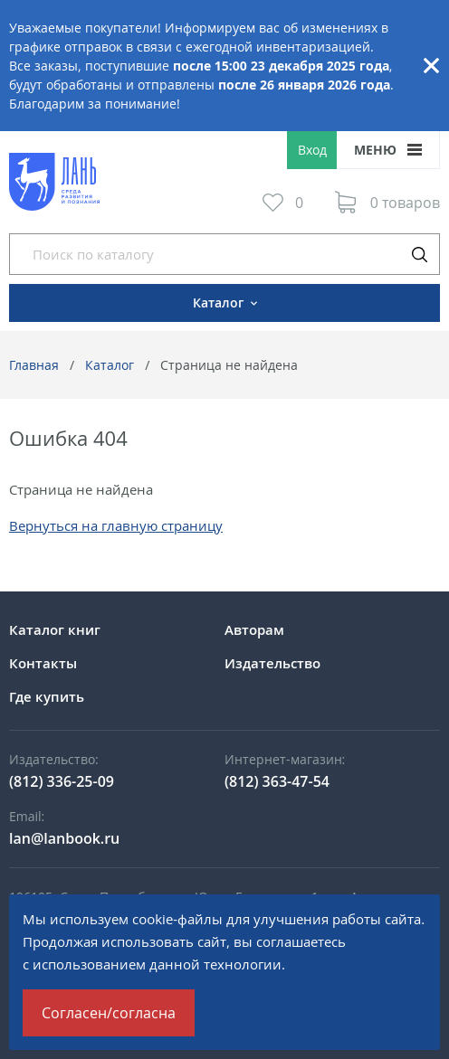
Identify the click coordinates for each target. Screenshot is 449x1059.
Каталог (109, 364)
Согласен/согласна (109, 1013)
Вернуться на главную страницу (116, 525)
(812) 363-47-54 (277, 781)
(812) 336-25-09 (61, 781)
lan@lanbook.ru (64, 838)
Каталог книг (54, 629)
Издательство (272, 663)
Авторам (254, 629)
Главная (34, 364)
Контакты (43, 663)
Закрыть (431, 66)
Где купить (46, 696)
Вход (312, 149)
